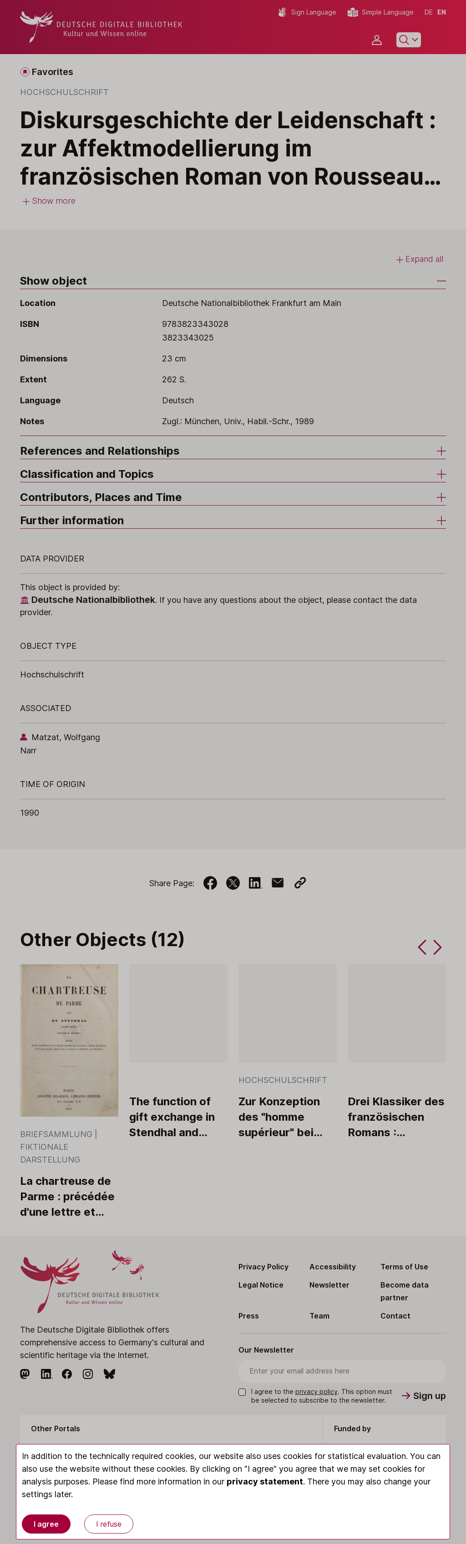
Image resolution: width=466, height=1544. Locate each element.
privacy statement (265, 1481)
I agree (46, 1524)
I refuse (109, 1524)
